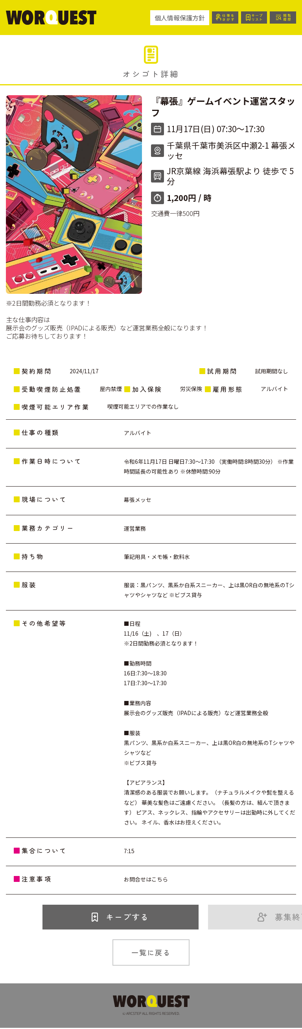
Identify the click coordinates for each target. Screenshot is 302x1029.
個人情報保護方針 (173, 17)
